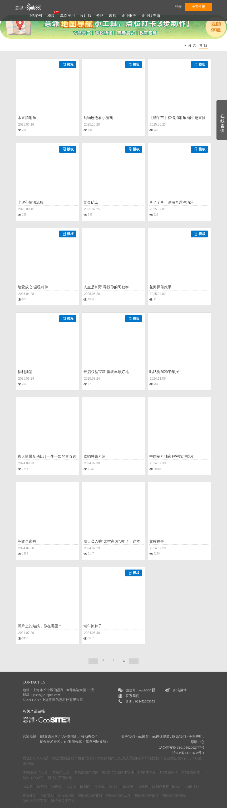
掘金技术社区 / (51, 742)
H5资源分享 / (50, 736)
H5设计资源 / (161, 737)
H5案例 (36, 16)
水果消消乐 (27, 118)
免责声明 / (196, 737)
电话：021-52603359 (140, 701)
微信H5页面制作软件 (118, 772)
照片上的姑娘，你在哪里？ (40, 626)
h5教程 (42, 786)
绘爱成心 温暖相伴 (33, 287)
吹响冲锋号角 (94, 456)
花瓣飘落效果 (160, 287)
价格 (100, 16)
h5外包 (143, 786)
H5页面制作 (169, 772)
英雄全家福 (27, 541)
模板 (51, 16)
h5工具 (28, 786)
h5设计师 (192, 786)
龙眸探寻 (156, 541)
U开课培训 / (70, 736)
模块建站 (29, 795)
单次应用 (67, 16)
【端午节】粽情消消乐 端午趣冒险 (177, 118)
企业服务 (129, 16)
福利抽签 (25, 372)
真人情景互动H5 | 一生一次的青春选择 (47, 457)
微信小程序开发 (63, 801)
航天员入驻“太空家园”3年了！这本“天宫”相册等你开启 (111, 542)
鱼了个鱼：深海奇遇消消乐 (171, 202)
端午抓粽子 (92, 626)
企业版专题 (151, 16)
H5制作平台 (147, 772)
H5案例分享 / (74, 742)
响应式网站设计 (147, 795)
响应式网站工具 (118, 795)
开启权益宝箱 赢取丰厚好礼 (106, 372)
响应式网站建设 (90, 795)
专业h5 (100, 786)
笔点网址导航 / (97, 742)
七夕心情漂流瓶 (30, 202)
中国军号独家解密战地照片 (171, 456)
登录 (178, 7)
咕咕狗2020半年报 (164, 372)
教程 (112, 16)
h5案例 (128, 786)
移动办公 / (89, 736)
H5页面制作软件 (85, 772)
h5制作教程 (160, 786)
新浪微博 (180, 690)
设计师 (85, 16)
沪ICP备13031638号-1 (188, 753)
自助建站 (47, 795)
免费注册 (198, 7)
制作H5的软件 (33, 778)
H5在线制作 (191, 772)
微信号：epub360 (140, 690)
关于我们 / (129, 737)
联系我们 (132, 696)
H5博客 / (144, 737)
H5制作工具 (60, 772)
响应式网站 (66, 795)
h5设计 (114, 786)
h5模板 (56, 786)
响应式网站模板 (174, 795)
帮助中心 (197, 742)
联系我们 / (180, 737)
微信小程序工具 (35, 801)
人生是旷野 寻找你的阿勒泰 (106, 287)
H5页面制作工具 (108, 758)
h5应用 (177, 786)
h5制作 (85, 786)
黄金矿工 (90, 202)
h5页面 (71, 786)
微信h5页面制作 (60, 778)
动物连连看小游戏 (98, 118)
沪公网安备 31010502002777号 (181, 747)
